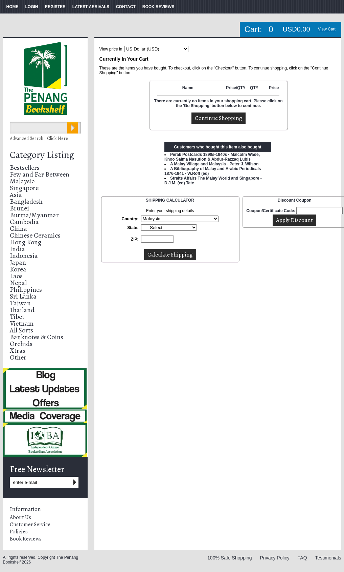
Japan (18, 262)
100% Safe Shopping (229, 557)
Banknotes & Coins (36, 337)
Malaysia (22, 181)
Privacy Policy (275, 557)
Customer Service (30, 524)
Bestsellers (25, 167)
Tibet (17, 316)
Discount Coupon (295, 200)
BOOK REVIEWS (158, 6)
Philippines (26, 289)
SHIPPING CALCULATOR (170, 200)
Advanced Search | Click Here (39, 138)
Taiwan (20, 303)
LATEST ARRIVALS (90, 6)
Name (187, 87)
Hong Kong (25, 242)
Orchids (21, 343)
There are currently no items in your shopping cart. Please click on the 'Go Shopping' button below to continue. (218, 103)
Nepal (18, 282)
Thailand (22, 309)
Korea (18, 269)
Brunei (19, 208)
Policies (19, 531)
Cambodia (24, 221)
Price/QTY (235, 87)
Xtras (17, 350)
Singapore (24, 187)
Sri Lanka (23, 296)
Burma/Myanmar (34, 215)
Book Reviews (26, 539)
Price (274, 87)
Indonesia (24, 255)
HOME (12, 6)
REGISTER (55, 6)
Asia (16, 194)
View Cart (327, 29)
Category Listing (42, 154)
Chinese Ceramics (35, 235)
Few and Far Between (39, 174)
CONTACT (126, 6)
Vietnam (21, 323)
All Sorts (21, 330)
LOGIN (31, 6)
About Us (20, 517)
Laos (16, 276)
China (18, 228)
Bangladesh (26, 201)
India (17, 248)
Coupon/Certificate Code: (270, 210)
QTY (254, 87)
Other (18, 357)
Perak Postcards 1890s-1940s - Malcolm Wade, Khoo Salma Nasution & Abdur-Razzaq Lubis (212, 157)
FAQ (302, 557)
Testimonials (328, 557)
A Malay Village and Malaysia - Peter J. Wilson (214, 164)
